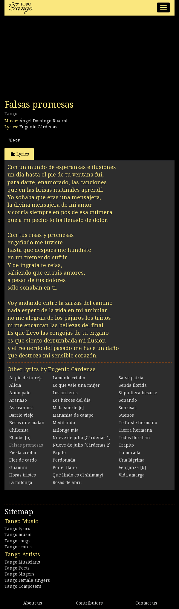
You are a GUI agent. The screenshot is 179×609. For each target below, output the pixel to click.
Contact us (146, 603)
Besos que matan (27, 422)
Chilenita (19, 430)
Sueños (126, 415)
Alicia (15, 385)
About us (32, 603)
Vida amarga (132, 475)
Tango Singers (19, 574)
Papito (59, 452)
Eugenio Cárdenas (38, 126)
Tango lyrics (17, 528)
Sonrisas (128, 407)
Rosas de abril (67, 482)
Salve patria (131, 377)
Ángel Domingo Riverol (43, 120)
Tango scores (18, 546)
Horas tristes (22, 475)
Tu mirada (129, 452)
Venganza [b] (132, 467)
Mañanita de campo (73, 415)
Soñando (128, 400)
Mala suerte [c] (68, 407)
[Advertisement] (49, 59)
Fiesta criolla (22, 452)
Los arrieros (65, 392)
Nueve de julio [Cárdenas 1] (82, 437)
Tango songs (17, 540)
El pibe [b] (19, 437)
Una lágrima (132, 460)
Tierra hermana (135, 430)
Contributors (89, 603)
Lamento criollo (69, 377)
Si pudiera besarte (138, 392)
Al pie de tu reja (26, 377)
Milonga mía (66, 430)
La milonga (20, 482)
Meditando (64, 422)
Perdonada (64, 460)
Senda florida (133, 385)
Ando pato (19, 392)
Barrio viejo (21, 415)
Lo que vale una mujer (76, 385)
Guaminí (18, 467)
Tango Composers (22, 586)
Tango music (17, 534)
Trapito (126, 445)
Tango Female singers (27, 580)
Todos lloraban (134, 437)
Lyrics (20, 153)
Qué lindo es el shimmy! (78, 475)
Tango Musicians (22, 562)
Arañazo (18, 400)
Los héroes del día (72, 400)
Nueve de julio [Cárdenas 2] (82, 445)
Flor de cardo (23, 460)
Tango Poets (17, 568)
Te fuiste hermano (138, 422)
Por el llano (65, 467)
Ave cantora (21, 407)
